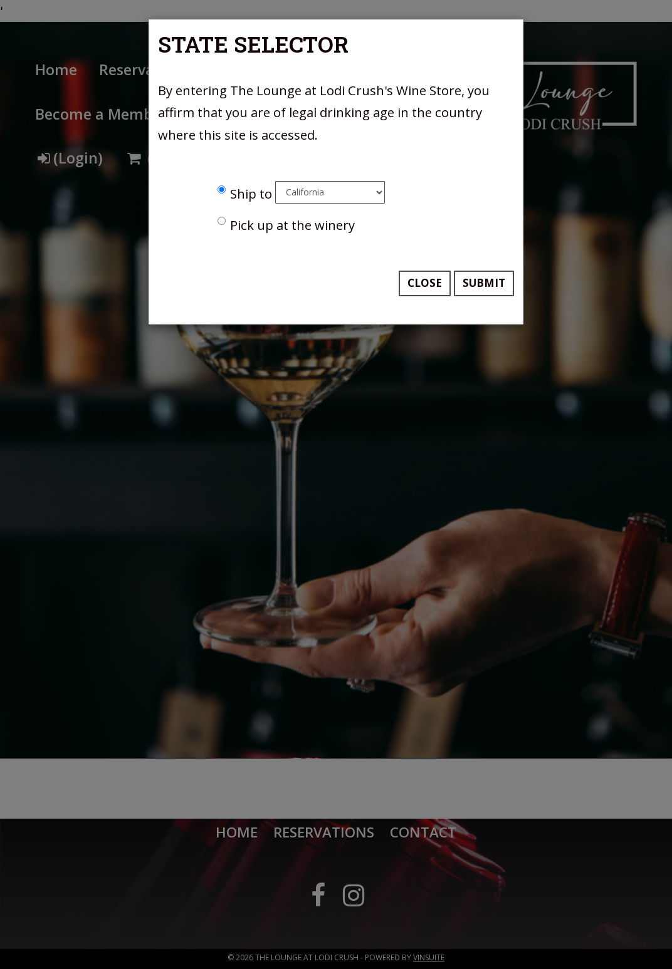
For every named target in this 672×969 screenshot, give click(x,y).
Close (424, 283)
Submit (484, 283)
